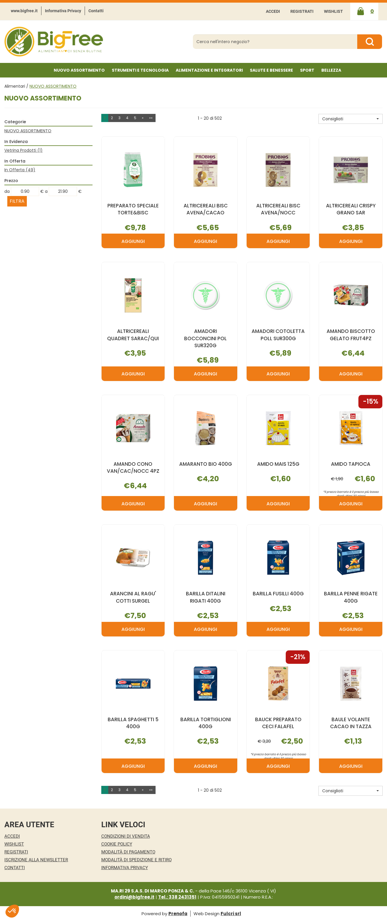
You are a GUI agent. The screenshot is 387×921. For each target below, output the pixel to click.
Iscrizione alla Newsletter (36, 859)
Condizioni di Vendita (125, 836)
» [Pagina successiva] (143, 117)
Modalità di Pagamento (128, 852)
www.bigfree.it (24, 10)
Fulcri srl (231, 914)
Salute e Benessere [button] (271, 70)
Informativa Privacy (63, 10)
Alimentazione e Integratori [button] (209, 70)
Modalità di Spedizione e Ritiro (136, 859)
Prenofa (177, 914)
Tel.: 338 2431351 (177, 897)
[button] (350, 119)
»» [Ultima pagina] (151, 117)
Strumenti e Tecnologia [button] (140, 70)
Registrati (301, 11)
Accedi (273, 11)
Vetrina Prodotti (23, 150)
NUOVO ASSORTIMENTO (79, 70)
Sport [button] (307, 70)
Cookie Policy (116, 844)
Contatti (96, 10)
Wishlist (333, 11)
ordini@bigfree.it (134, 897)
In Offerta (19, 170)
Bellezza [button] (331, 70)
